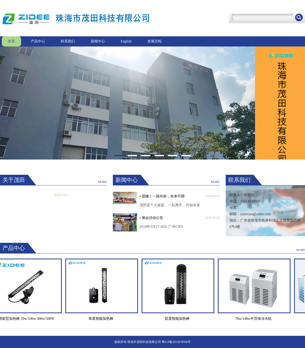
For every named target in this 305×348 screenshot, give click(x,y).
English (126, 41)
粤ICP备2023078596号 (176, 342)
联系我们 (68, 41)
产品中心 (38, 41)
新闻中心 (98, 41)
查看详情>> (62, 195)
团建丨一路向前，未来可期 (163, 196)
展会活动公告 (152, 218)
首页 (11, 41)
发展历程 (154, 41)
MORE (102, 182)
